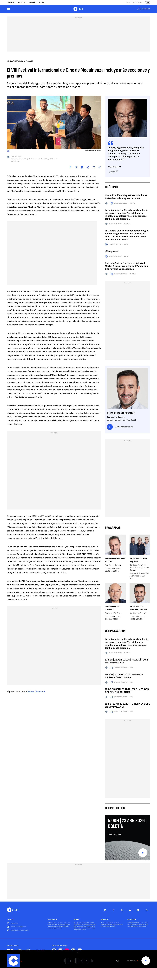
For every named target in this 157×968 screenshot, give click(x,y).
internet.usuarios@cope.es (18, 927)
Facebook (40, 692)
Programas (10, 2)
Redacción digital (16, 157)
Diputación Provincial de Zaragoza (20, 62)
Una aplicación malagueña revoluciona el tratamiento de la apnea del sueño (126, 198)
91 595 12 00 (14, 924)
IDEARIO (76, 920)
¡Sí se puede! (111, 252)
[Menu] (8, 9)
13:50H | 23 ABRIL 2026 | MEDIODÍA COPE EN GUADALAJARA (127, 662)
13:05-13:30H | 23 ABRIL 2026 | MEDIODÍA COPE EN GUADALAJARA (127, 691)
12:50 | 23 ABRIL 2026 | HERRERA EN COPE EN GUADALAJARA (127, 706)
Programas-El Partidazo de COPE (138, 609)
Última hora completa (120, 428)
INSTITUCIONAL (52, 920)
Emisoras (31, 2)
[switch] (78, 952)
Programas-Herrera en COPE (115, 561)
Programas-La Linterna (112, 609)
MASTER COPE (131, 920)
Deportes (21, 2)
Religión (41, 2)
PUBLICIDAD (104, 920)
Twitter (30, 692)
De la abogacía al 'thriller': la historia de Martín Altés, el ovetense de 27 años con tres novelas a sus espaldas (126, 266)
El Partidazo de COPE (121, 414)
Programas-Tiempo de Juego (139, 561)
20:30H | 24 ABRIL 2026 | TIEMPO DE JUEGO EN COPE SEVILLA (124, 677)
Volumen (117, 960)
